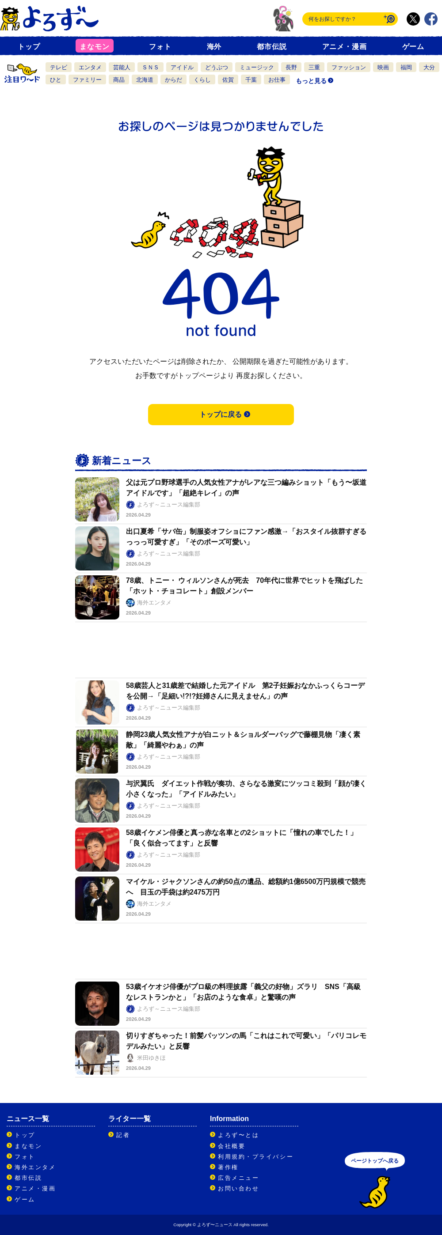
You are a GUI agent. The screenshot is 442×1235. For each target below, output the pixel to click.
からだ (173, 79)
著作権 (228, 1167)
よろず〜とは (238, 1135)
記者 (123, 1135)
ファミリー (87, 79)
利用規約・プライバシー (255, 1156)
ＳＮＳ (150, 67)
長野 (291, 67)
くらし (202, 79)
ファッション (349, 67)
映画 (383, 67)
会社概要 (231, 1146)
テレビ (58, 67)
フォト (160, 46)
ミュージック (257, 67)
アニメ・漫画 (344, 46)
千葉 (251, 79)
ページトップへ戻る (375, 1160)
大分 (429, 67)
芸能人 (121, 67)
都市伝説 (271, 46)
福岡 (406, 67)
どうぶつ (216, 67)
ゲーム (413, 46)
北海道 (144, 79)
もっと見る (311, 81)
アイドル (182, 67)
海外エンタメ (35, 1167)
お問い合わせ (238, 1188)
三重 (314, 67)
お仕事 (277, 79)
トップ (29, 46)
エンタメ (90, 67)
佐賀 (228, 79)
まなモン (94, 46)
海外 (214, 46)
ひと (55, 79)
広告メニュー (238, 1178)
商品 (119, 79)
